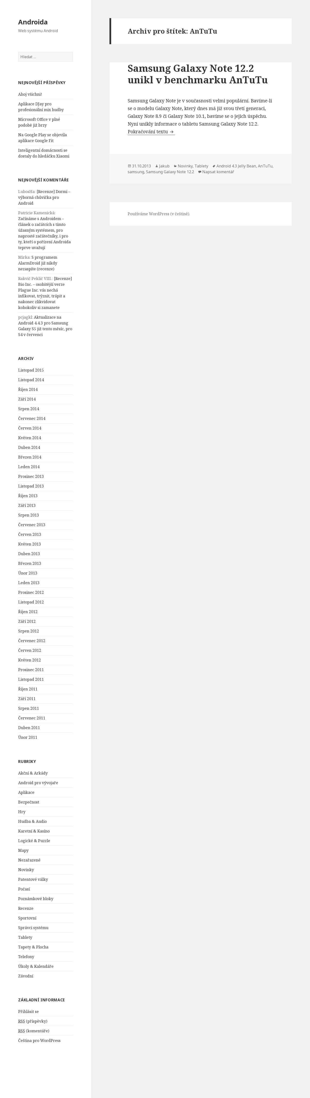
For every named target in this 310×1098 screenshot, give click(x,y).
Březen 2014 (29, 457)
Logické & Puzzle (34, 840)
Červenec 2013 (31, 524)
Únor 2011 (27, 737)
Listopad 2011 (31, 679)
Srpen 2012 (28, 631)
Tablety (25, 937)
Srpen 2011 (28, 708)
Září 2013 (27, 505)
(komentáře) (33, 1031)
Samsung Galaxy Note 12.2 (170, 171)
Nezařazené (29, 860)
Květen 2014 (29, 437)
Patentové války (33, 879)
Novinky (26, 869)
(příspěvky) (32, 1021)
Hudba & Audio (32, 821)
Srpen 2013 (28, 515)
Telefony (26, 956)
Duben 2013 (29, 553)
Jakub (164, 166)
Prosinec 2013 (31, 476)
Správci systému (33, 927)
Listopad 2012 (31, 602)
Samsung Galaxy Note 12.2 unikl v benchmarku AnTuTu (198, 74)
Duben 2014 (29, 447)
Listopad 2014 (31, 379)
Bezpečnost (28, 802)
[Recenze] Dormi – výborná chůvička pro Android (44, 197)
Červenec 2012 (31, 640)
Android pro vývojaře (38, 782)
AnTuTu (265, 166)
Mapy (23, 850)
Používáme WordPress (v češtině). (159, 213)
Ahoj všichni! (30, 94)
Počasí (24, 889)
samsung (136, 171)
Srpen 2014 (28, 408)
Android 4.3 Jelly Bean (236, 166)
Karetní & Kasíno (34, 831)
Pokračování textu (151, 132)
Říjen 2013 (28, 495)
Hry (21, 811)
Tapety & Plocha (33, 947)
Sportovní (27, 918)
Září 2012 (27, 621)
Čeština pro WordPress (39, 1040)
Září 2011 (27, 698)
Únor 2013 (27, 573)
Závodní (25, 976)
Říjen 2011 (28, 689)
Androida (33, 21)
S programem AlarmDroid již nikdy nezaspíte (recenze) (37, 263)
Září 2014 (27, 399)
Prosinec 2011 (31, 669)
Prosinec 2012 (31, 592)
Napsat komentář (218, 171)
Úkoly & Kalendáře (36, 966)
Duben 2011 (29, 727)
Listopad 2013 (31, 486)
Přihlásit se (28, 1011)
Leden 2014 (28, 466)
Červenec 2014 (31, 418)
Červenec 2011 (31, 718)
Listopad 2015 (31, 370)
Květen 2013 (29, 544)
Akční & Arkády (33, 773)
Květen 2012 (29, 660)
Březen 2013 (29, 563)
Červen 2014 (29, 428)
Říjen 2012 (28, 611)
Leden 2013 (28, 582)
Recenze (25, 908)
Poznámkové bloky (35, 898)
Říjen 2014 (28, 389)
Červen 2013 (29, 534)
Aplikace (26, 792)
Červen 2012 (29, 650)
